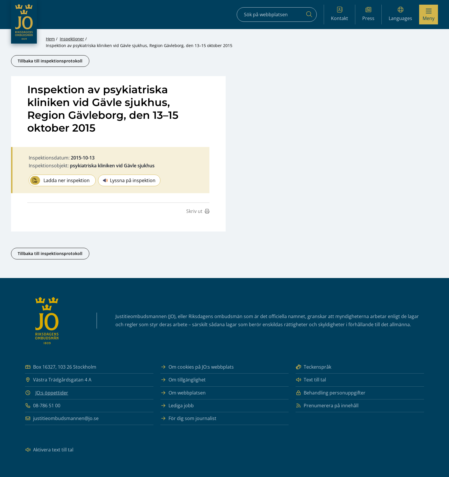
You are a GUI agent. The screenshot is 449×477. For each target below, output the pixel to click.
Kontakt (339, 14)
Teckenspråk (313, 367)
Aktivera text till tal (49, 450)
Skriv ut (197, 211)
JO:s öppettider (51, 393)
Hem (50, 39)
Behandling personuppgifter (330, 393)
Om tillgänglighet (183, 380)
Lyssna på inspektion (129, 180)
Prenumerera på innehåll (327, 406)
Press (368, 14)
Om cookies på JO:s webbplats (197, 367)
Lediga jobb (177, 406)
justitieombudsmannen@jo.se (62, 418)
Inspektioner (72, 39)
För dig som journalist (188, 418)
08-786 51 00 (42, 406)
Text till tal (311, 380)
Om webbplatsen (183, 393)
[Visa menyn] (428, 14)
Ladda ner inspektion (60, 180)
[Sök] (309, 14)
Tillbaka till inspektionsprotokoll (50, 61)
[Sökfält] (277, 14)
